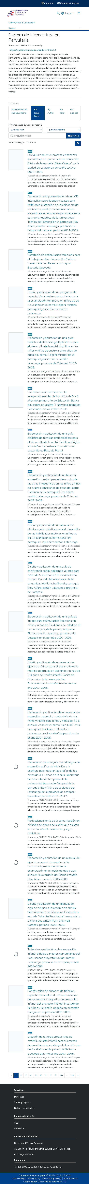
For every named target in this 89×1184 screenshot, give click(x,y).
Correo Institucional (68, 3)
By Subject (74, 111)
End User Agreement (51, 1178)
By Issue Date (36, 113)
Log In (68, 13)
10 (61, 1075)
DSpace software (27, 1175)
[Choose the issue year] (25, 130)
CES (16, 1122)
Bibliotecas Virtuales (24, 1108)
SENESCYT (19, 1128)
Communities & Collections (22, 22)
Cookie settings (18, 1178)
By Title (62, 111)
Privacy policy (34, 1178)
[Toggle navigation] (79, 13)
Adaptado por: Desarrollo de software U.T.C (44, 1181)
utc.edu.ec (47, 3)
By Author (50, 111)
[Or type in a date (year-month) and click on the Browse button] (37, 135)
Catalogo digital (22, 1102)
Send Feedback (71, 1178)
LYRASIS (66, 1175)
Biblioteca (19, 1096)
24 (72, 1075)
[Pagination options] (78, 143)
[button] (62, 13)
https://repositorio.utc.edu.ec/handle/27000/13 (33, 50)
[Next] (78, 1075)
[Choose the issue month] (64, 130)
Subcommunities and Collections (19, 111)
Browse (73, 135)
